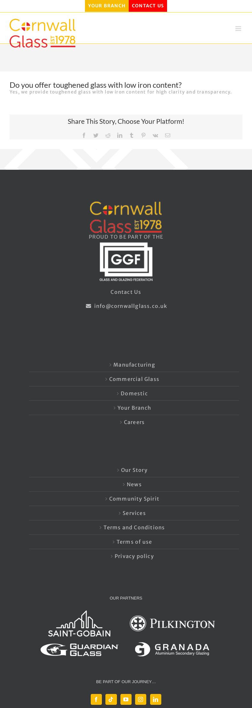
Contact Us (126, 292)
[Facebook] (96, 699)
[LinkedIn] (155, 699)
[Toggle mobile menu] (239, 28)
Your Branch (134, 408)
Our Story (134, 470)
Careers (134, 422)
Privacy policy (134, 556)
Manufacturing (134, 364)
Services (134, 513)
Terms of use (134, 542)
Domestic (134, 393)
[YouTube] (126, 699)
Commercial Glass (134, 379)
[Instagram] (140, 699)
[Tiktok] (111, 699)
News (134, 484)
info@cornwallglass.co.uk (126, 306)
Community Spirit (134, 499)
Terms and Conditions (134, 527)
